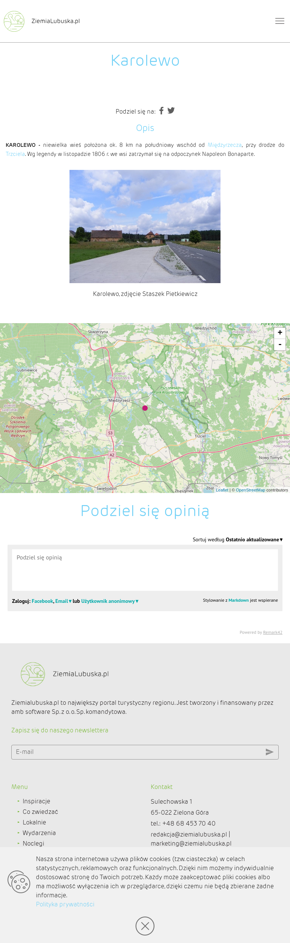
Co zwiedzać (40, 812)
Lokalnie (34, 822)
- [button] (280, 344)
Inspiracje (36, 801)
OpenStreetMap (250, 490)
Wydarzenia (39, 833)
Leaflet (222, 490)
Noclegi (33, 843)
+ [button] (280, 333)
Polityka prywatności (65, 904)
